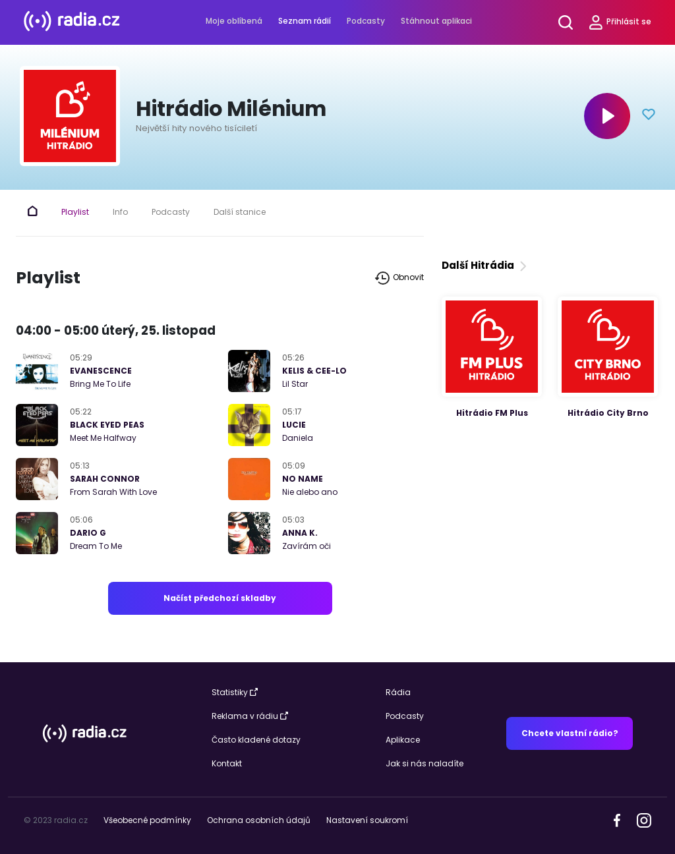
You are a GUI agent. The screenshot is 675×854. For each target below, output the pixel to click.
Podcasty (366, 20)
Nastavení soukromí (367, 820)
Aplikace (403, 739)
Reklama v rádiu (250, 716)
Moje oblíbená (234, 20)
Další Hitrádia (485, 265)
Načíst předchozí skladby (219, 598)
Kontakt (227, 763)
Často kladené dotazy (256, 739)
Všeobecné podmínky (147, 820)
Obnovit (399, 278)
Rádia (398, 692)
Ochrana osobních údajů (258, 820)
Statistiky (235, 692)
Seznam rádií (304, 20)
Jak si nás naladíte (424, 763)
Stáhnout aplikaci (436, 20)
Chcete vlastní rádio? (569, 733)
